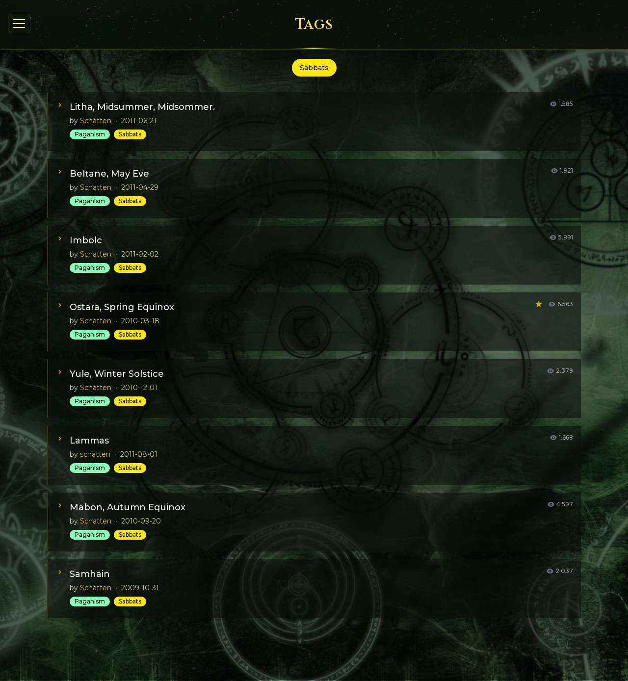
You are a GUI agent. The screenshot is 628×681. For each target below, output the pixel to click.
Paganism (90, 134)
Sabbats (130, 134)
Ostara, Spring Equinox (122, 307)
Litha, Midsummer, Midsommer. (142, 107)
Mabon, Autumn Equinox (127, 507)
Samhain (90, 574)
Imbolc (86, 240)
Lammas (89, 440)
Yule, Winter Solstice (117, 373)
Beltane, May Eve (109, 173)
